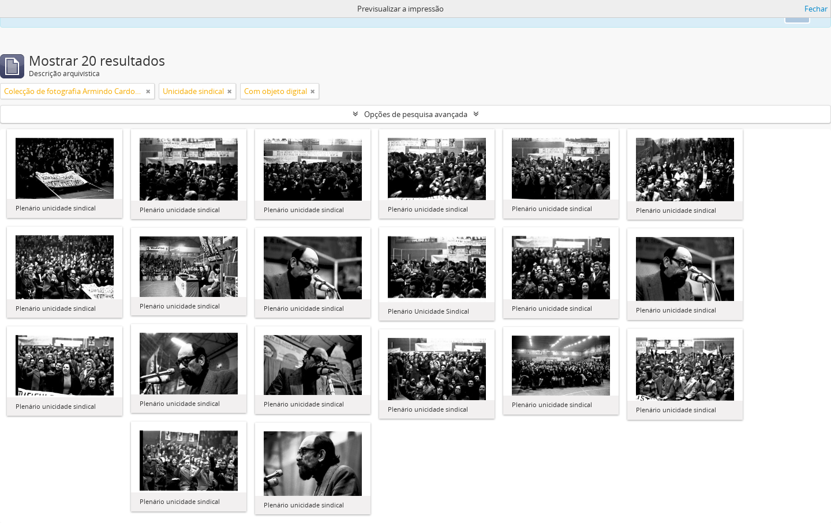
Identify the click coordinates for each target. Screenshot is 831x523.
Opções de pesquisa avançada (415, 114)
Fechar (816, 8)
